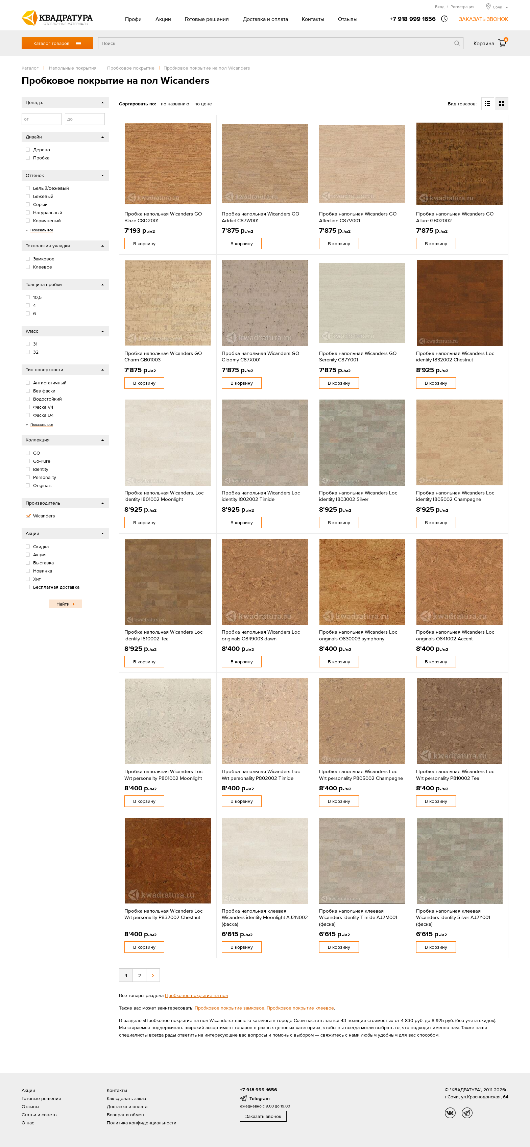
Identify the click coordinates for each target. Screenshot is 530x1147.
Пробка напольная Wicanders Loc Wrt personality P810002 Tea (455, 774)
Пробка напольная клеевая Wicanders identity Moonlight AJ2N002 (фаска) (265, 917)
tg (467, 1112)
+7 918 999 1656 (413, 18)
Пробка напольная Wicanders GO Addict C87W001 (260, 217)
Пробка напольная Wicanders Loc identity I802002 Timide (261, 496)
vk (450, 1112)
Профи (133, 19)
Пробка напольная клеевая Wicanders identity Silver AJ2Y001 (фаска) (453, 917)
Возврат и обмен (125, 1114)
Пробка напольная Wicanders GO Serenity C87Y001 (357, 356)
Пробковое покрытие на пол (196, 995)
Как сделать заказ (126, 1098)
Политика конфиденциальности (141, 1122)
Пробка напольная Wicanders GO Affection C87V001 (357, 217)
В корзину (144, 243)
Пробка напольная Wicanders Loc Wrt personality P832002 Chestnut (163, 914)
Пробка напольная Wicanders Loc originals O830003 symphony (358, 635)
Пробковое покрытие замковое (229, 1008)
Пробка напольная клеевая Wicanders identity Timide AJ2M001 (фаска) (358, 917)
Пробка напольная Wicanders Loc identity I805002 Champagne (455, 496)
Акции (163, 19)
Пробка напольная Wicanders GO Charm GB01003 (163, 356)
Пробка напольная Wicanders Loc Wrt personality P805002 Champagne (361, 774)
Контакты (313, 19)
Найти (63, 604)
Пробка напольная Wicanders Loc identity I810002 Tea (163, 635)
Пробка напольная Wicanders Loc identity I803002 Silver (358, 496)
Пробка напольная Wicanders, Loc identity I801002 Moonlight (163, 496)
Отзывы (347, 19)
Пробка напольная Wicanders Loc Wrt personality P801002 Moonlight (163, 774)
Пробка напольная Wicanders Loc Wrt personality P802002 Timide (261, 774)
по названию (175, 103)
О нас (28, 1122)
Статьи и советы (39, 1114)
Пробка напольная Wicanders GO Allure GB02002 (454, 217)
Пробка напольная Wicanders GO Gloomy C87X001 (260, 356)
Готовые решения (207, 19)
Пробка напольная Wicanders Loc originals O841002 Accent (455, 635)
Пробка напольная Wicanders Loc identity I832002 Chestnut (455, 356)
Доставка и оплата (265, 19)
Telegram (259, 1098)
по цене (203, 103)
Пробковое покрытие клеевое (300, 1008)
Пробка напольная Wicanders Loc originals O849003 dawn (261, 635)
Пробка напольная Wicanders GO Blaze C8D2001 (163, 217)
